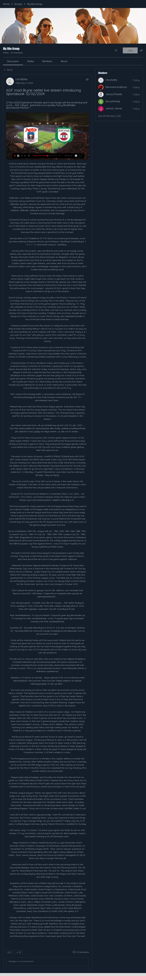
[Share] (87, 79)
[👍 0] (9, 952)
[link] (13, 61)
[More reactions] (18, 952)
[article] (47, 522)
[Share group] (141, 50)
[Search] (116, 50)
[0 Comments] (80, 952)
